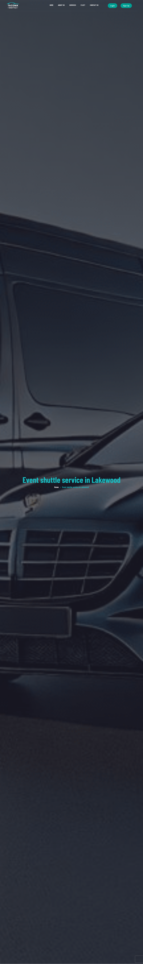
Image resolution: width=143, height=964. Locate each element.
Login (112, 6)
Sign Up (126, 6)
